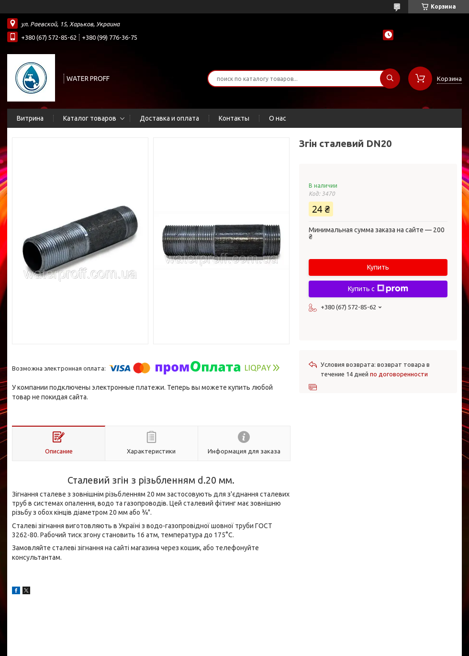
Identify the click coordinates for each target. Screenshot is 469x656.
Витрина (30, 118)
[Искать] (390, 78)
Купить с (378, 288)
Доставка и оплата (169, 118)
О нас (277, 118)
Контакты (234, 118)
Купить (378, 267)
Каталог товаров (89, 118)
